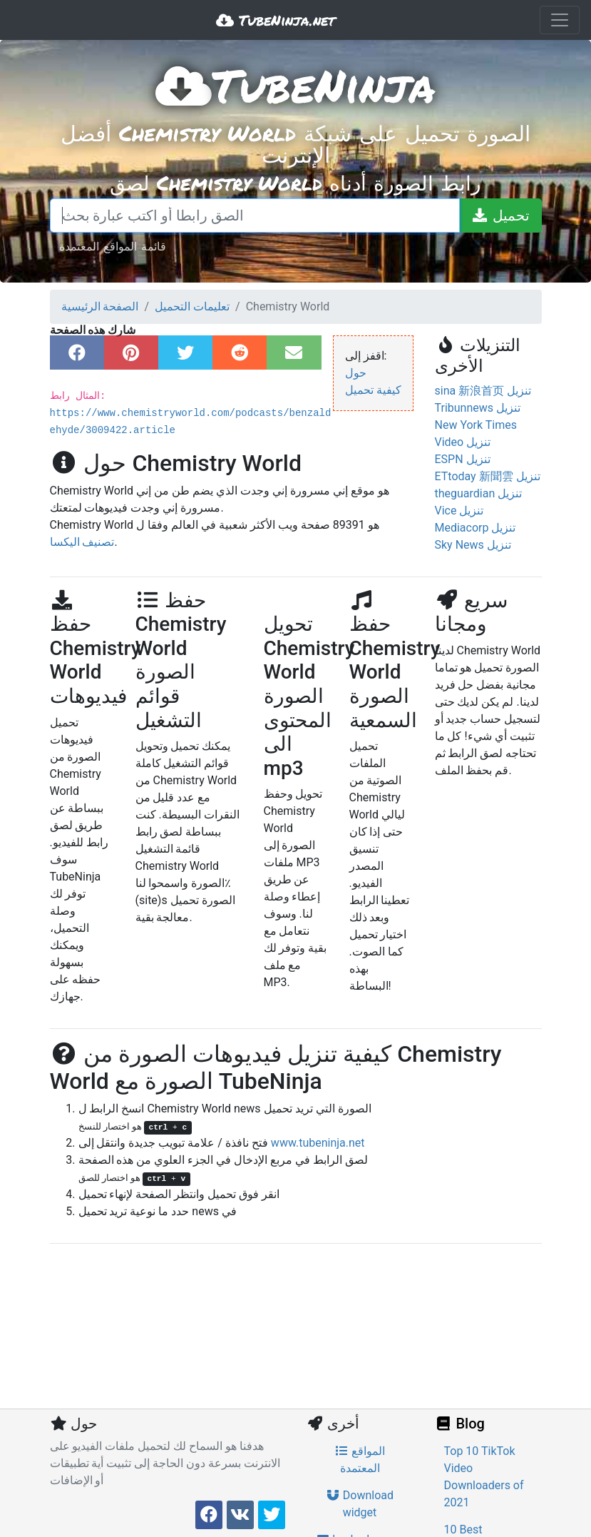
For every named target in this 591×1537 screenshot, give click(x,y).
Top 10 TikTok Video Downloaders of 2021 (484, 1476)
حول (355, 373)
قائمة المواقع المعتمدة (112, 246)
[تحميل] (500, 215)
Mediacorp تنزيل (475, 527)
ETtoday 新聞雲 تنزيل (487, 476)
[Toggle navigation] (560, 20)
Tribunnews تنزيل (477, 408)
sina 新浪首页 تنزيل (483, 390)
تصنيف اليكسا (82, 542)
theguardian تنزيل (479, 493)
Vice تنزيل (459, 510)
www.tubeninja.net (318, 1143)
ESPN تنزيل (462, 459)
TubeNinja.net (275, 20)
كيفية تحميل (373, 390)
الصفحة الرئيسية (100, 306)
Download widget (360, 1503)
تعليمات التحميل (192, 306)
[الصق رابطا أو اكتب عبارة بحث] (255, 215)
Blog (460, 1423)
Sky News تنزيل (473, 545)
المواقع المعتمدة (359, 1459)
